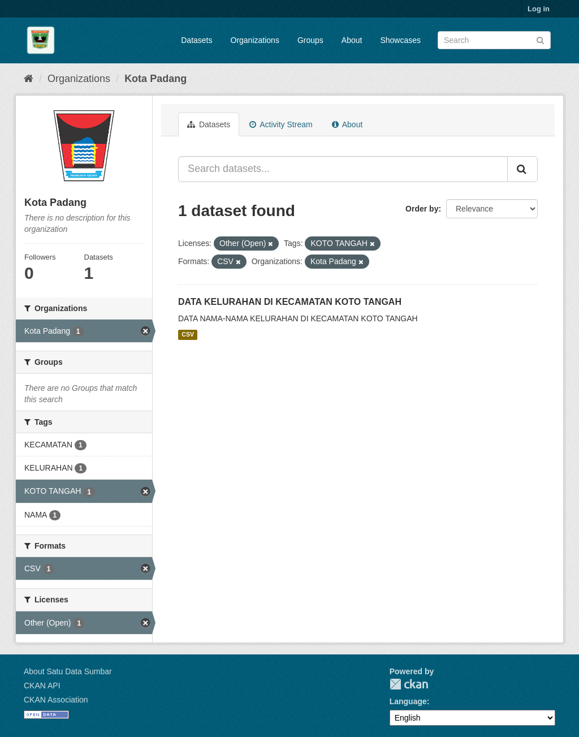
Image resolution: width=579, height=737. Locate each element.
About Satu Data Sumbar (68, 671)
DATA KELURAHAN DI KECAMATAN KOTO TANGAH (289, 302)
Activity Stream (280, 124)
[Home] (28, 78)
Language (408, 701)
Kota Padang (155, 78)
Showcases (400, 40)
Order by (421, 208)
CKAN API (42, 685)
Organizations (255, 40)
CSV (188, 334)
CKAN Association (56, 699)
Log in (539, 9)
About (352, 40)
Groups (310, 40)
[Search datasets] (494, 40)
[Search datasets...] (343, 169)
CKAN (409, 684)
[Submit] (540, 39)
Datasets (196, 40)
